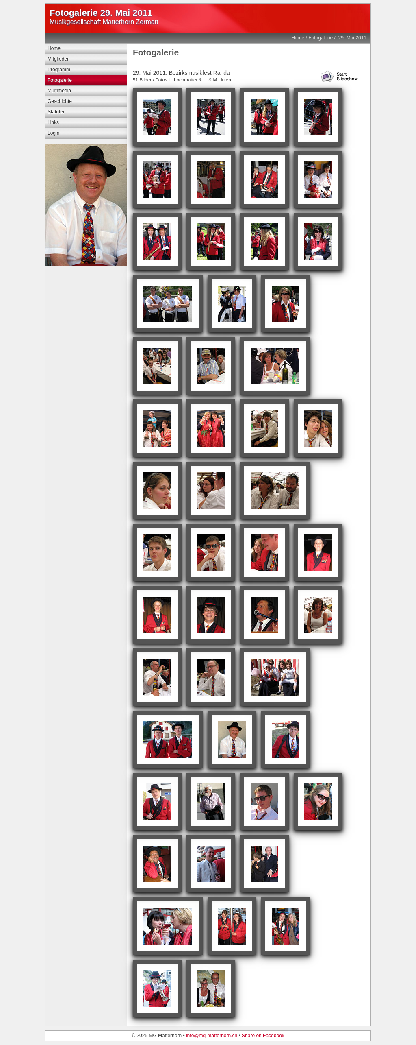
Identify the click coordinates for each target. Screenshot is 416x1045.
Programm (59, 69)
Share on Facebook (263, 1035)
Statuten (57, 112)
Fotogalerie (320, 38)
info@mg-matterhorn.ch (211, 1035)
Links (53, 122)
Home (297, 38)
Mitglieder (58, 59)
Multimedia (59, 91)
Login (53, 133)
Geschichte (60, 101)
